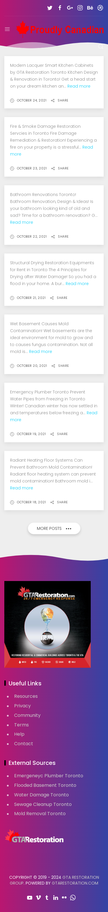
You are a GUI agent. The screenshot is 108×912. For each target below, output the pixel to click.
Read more (78, 86)
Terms (21, 725)
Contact (23, 743)
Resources (26, 696)
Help (19, 734)
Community (27, 715)
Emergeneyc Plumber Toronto (48, 775)
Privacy (22, 705)
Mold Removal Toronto (40, 813)
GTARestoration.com (75, 883)
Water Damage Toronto (41, 794)
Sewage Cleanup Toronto (43, 804)
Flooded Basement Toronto (45, 785)
